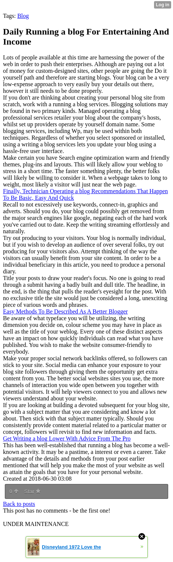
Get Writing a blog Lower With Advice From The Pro (67, 438)
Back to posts (19, 504)
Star (32, 491)
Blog (23, 16)
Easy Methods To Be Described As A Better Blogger (65, 311)
